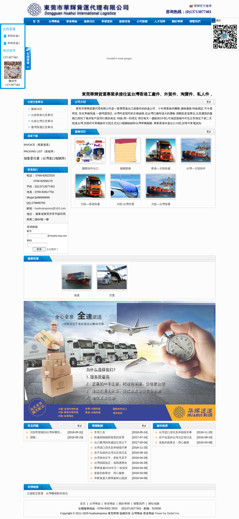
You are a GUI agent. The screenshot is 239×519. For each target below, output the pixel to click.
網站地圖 (153, 503)
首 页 (36, 21)
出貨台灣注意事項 (42, 121)
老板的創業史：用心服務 (109, 473)
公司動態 (142, 21)
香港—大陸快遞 (160, 168)
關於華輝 (177, 21)
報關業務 (125, 168)
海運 (84, 295)
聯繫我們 (194, 21)
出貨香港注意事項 (42, 115)
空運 (120, 295)
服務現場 (124, 21)
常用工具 (99, 432)
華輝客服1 (13, 35)
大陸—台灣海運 (160, 204)
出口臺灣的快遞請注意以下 (110, 442)
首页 (83, 503)
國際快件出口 (90, 168)
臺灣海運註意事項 (42, 127)
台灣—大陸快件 (196, 168)
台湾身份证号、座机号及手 (110, 457)
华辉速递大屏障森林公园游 (110, 478)
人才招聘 (159, 21)
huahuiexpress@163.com (50, 208)
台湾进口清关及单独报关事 (110, 447)
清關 (32, 437)
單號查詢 (106, 21)
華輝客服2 (13, 43)
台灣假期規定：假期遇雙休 (110, 462)
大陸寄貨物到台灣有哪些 (45, 432)
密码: (29, 240)
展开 (28, 58)
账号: (29, 231)
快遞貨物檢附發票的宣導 (109, 437)
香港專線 (71, 21)
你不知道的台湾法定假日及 (110, 452)
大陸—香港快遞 (90, 204)
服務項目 (89, 21)
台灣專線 (54, 21)
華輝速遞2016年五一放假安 (111, 467)
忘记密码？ (52, 249)
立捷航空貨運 (35, 493)
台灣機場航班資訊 (57, 493)
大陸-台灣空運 (125, 204)
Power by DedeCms (167, 513)
